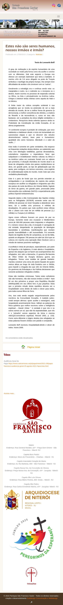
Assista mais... (9, 393)
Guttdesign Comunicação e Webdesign (42, 598)
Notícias (39, 54)
